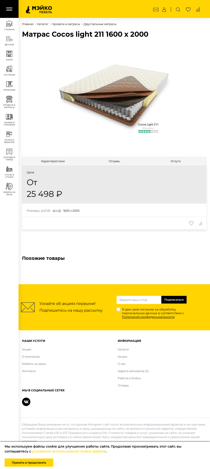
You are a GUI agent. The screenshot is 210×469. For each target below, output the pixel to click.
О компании (31, 356)
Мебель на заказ (34, 364)
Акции (26, 349)
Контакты (29, 371)
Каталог (123, 349)
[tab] (52, 161)
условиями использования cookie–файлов (69, 451)
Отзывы (123, 385)
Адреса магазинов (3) (133, 371)
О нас (122, 364)
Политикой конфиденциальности (148, 317)
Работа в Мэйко (129, 378)
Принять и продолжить (29, 462)
